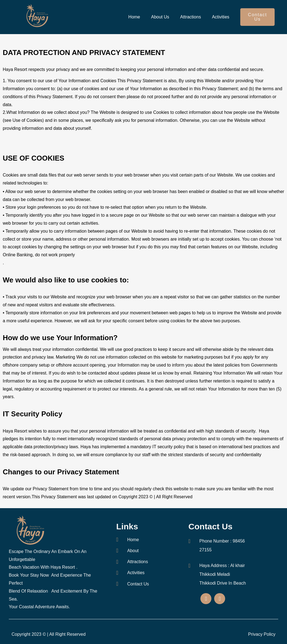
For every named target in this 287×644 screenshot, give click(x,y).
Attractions (190, 17)
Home (134, 17)
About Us (160, 17)
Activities (220, 17)
